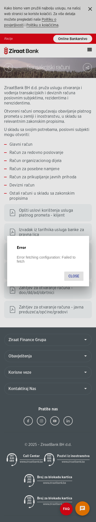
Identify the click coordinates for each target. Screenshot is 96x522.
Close (73, 276)
